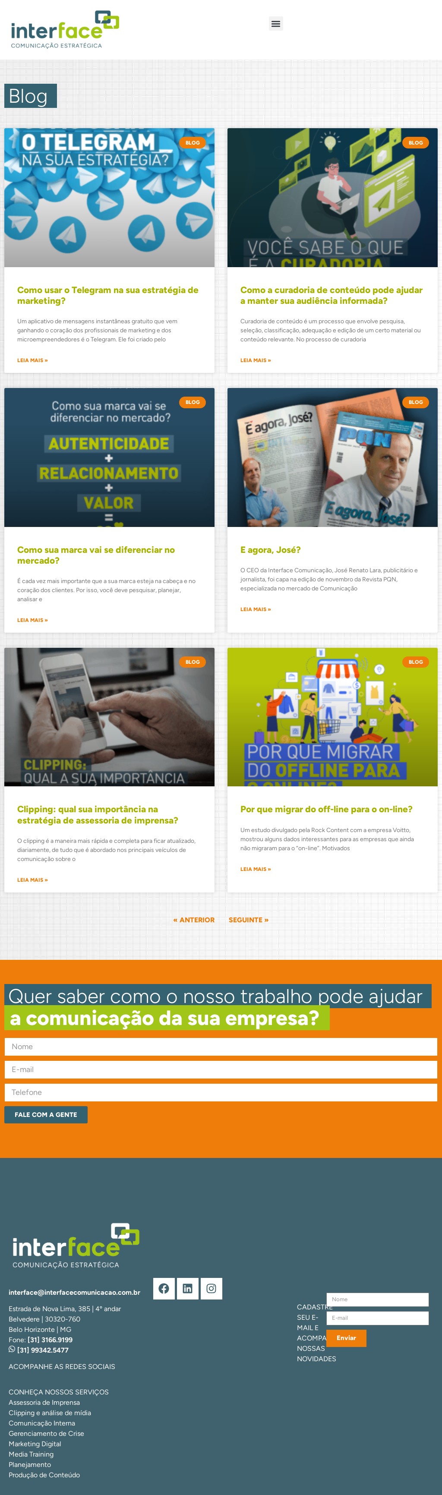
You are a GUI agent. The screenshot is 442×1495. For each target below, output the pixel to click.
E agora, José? (270, 549)
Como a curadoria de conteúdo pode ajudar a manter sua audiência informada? (331, 295)
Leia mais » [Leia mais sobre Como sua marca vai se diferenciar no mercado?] (32, 620)
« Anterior (194, 920)
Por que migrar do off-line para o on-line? (326, 809)
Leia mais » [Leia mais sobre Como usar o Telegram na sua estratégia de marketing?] (32, 360)
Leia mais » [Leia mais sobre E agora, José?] (255, 609)
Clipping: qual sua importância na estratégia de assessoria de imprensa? (97, 814)
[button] (276, 23)
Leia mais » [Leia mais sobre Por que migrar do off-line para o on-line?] (255, 869)
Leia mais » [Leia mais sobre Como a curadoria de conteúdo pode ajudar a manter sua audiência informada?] (255, 360)
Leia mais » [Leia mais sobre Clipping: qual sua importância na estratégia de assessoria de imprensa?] (32, 880)
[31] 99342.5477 (39, 1350)
